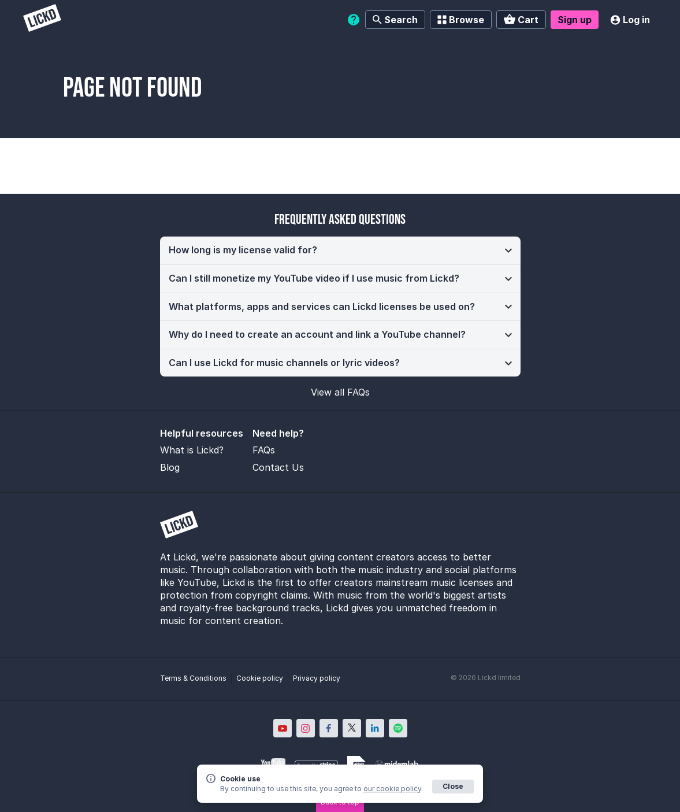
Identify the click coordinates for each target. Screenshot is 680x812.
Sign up (575, 19)
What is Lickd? (192, 450)
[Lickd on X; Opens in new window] (352, 728)
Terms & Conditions (193, 678)
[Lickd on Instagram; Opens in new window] (305, 728)
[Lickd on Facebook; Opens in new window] (328, 728)
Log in (630, 19)
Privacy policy (316, 678)
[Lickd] (42, 19)
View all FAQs (340, 392)
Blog (170, 467)
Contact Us (278, 467)
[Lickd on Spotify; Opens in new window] (398, 728)
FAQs (263, 450)
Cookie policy (259, 678)
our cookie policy (392, 788)
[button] (340, 250)
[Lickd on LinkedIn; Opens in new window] (375, 728)
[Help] (354, 20)
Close (453, 786)
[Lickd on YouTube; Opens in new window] (282, 728)
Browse (460, 19)
